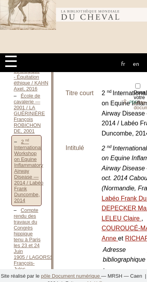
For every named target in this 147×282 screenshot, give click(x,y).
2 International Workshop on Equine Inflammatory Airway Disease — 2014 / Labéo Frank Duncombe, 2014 (29, 171)
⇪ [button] (129, 101)
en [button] (136, 63)
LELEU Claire (121, 218)
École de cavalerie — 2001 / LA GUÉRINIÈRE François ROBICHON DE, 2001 (29, 113)
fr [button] (123, 63)
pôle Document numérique (71, 276)
